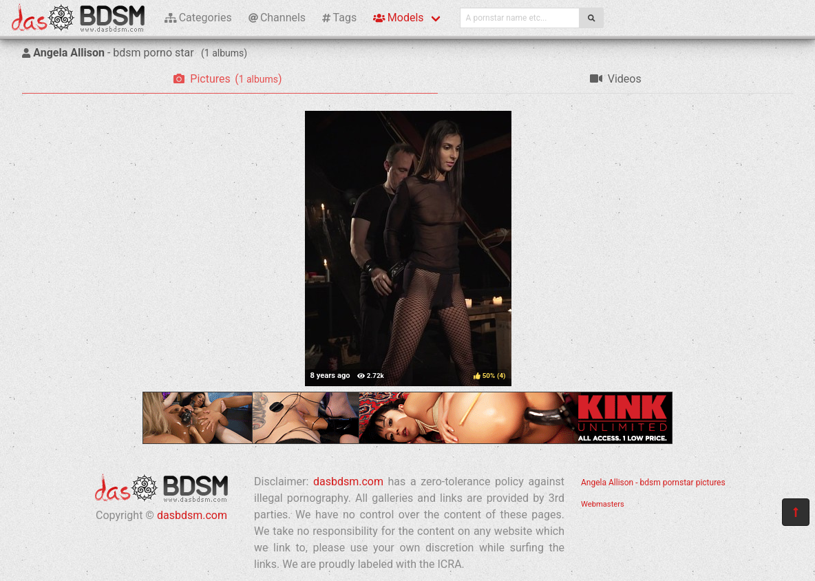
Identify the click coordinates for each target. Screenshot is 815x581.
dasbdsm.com (192, 515)
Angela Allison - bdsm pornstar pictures (653, 482)
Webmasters (602, 504)
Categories (198, 17)
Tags (339, 17)
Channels (277, 17)
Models (398, 17)
